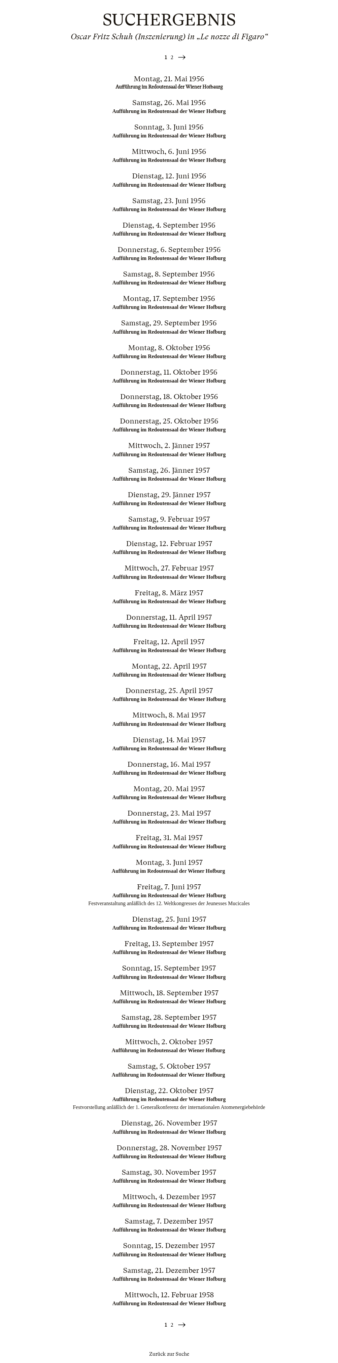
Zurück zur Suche (169, 1354)
